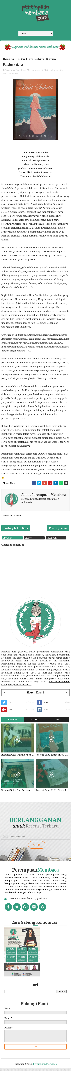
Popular (12, 722)
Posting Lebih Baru (16, 529)
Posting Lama (58, 529)
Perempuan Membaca (45, 1067)
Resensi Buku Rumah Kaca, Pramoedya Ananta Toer (17, 757)
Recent (35, 722)
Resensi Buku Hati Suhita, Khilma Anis (52, 757)
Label (58, 722)
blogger (7, 540)
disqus (28, 540)
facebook (52, 540)
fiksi (46, 71)
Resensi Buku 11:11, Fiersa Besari (52, 792)
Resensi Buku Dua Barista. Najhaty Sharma (17, 792)
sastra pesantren (10, 74)
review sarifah (56, 71)
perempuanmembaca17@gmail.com (28, 901)
